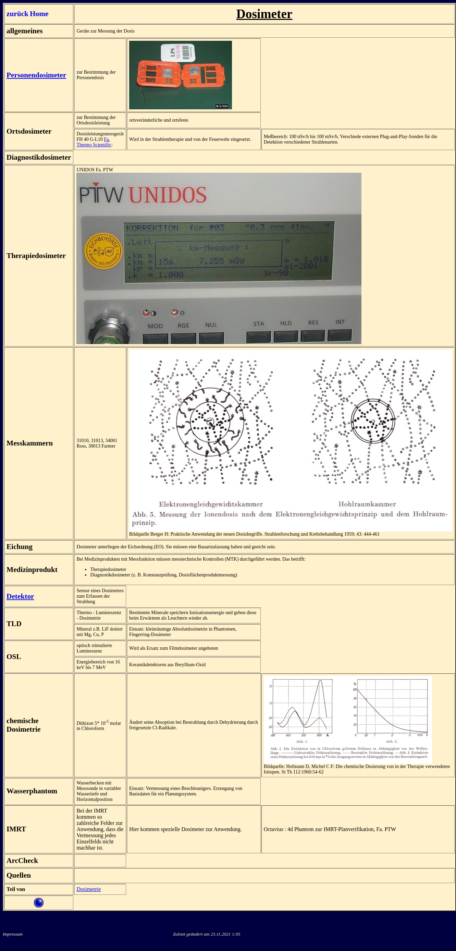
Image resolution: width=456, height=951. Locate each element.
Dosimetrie (88, 889)
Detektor (20, 596)
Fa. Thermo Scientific (93, 142)
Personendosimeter (36, 75)
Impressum (13, 934)
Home (39, 14)
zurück (17, 14)
